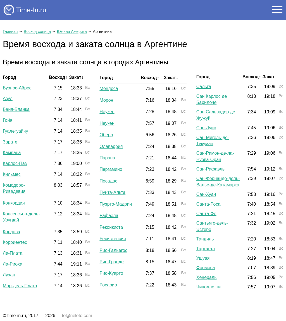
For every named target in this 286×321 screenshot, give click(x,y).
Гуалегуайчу (15, 131)
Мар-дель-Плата (20, 285)
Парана (107, 157)
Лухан (9, 275)
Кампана (12, 152)
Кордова (11, 231)
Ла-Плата (12, 253)
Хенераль (206, 277)
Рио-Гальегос (113, 250)
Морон (106, 100)
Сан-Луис (206, 127)
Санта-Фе (206, 213)
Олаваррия (111, 146)
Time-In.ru (31, 10)
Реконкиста (111, 227)
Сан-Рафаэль (210, 169)
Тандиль (205, 239)
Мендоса (108, 88)
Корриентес (15, 242)
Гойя (7, 120)
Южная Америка (72, 31)
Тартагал (205, 248)
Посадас (108, 181)
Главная (10, 31)
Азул (8, 98)
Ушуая (203, 258)
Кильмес (12, 174)
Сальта (203, 86)
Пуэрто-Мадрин (115, 204)
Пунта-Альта (112, 192)
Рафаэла (108, 215)
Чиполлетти (208, 286)
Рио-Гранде (111, 261)
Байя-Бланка (16, 109)
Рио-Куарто (111, 273)
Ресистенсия (112, 238)
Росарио (108, 285)
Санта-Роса (208, 204)
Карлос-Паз (15, 163)
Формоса (205, 267)
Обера (106, 134)
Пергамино (110, 169)
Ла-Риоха (12, 264)
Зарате (10, 142)
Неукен (106, 111)
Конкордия (14, 203)
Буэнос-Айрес (17, 88)
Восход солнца (37, 31)
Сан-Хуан (206, 194)
